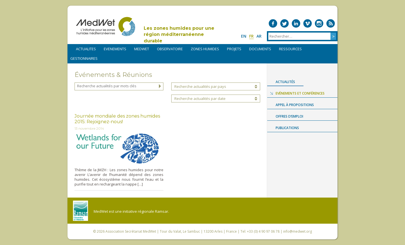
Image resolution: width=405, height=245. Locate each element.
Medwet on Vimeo (307, 23)
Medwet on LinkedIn (296, 23)
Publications (287, 127)
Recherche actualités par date (200, 98)
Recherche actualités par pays (200, 86)
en (243, 36)
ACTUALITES (86, 48)
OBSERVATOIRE (170, 48)
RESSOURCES (290, 48)
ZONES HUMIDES (205, 48)
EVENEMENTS (115, 48)
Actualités (285, 81)
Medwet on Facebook (273, 23)
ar (259, 36)
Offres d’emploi (289, 116)
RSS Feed (330, 23)
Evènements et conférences (300, 93)
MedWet (105, 26)
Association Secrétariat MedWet (130, 231)
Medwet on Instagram (319, 23)
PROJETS (234, 48)
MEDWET (141, 48)
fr (251, 36)
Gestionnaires (84, 58)
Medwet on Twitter (284, 23)
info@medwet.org (297, 231)
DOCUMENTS (260, 48)
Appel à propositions (295, 104)
